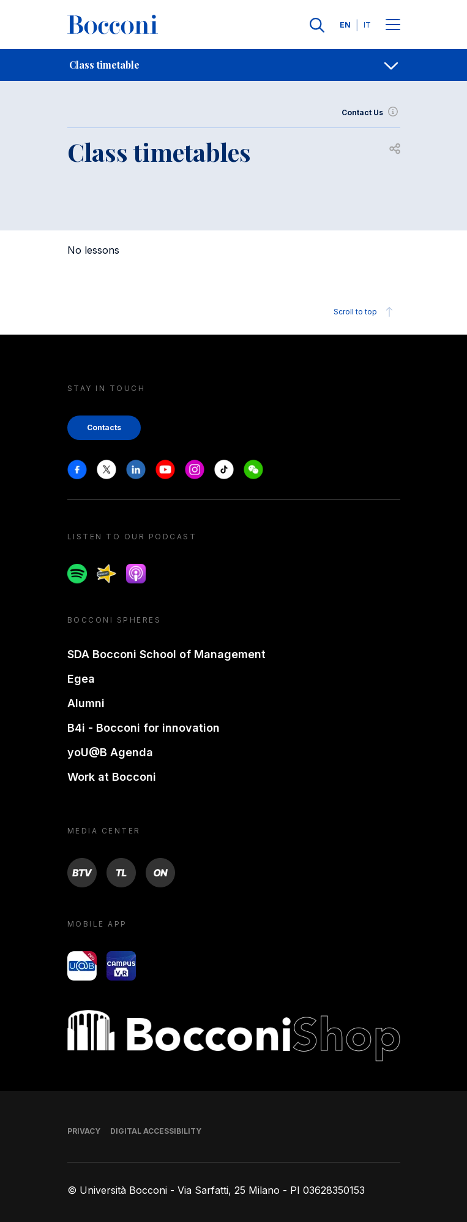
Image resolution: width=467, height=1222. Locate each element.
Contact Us (371, 112)
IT (367, 24)
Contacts (104, 427)
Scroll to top (365, 312)
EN (345, 24)
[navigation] (233, 65)
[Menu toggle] (393, 25)
